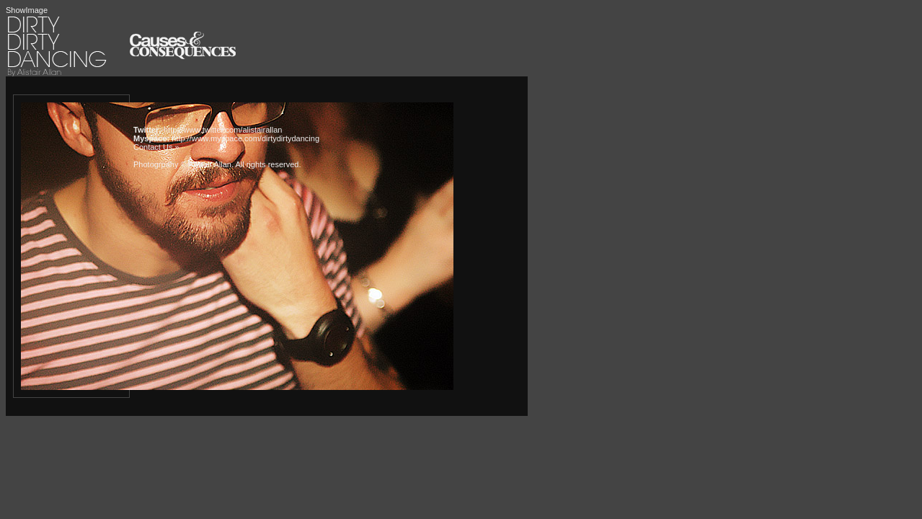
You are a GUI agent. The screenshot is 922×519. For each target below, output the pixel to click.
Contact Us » (156, 147)
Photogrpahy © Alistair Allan (182, 164)
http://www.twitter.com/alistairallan (223, 129)
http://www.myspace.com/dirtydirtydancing (245, 138)
